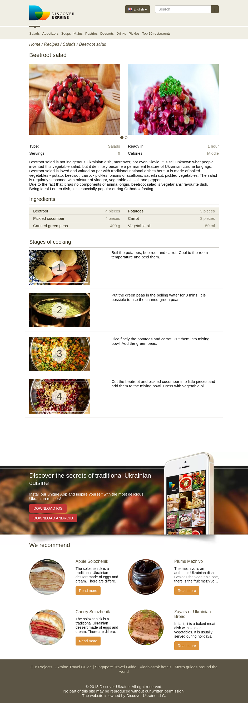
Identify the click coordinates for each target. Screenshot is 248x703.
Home (35, 44)
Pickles (134, 33)
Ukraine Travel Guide (73, 667)
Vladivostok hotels (155, 667)
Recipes (51, 44)
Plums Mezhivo (188, 561)
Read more (88, 591)
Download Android (53, 518)
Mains (78, 33)
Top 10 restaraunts (156, 33)
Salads (34, 33)
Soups (66, 33)
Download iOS (47, 508)
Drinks (121, 33)
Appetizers (50, 33)
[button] (43, 99)
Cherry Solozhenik (93, 612)
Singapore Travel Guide (116, 667)
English (137, 9)
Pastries (91, 33)
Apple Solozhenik (92, 561)
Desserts (107, 33)
